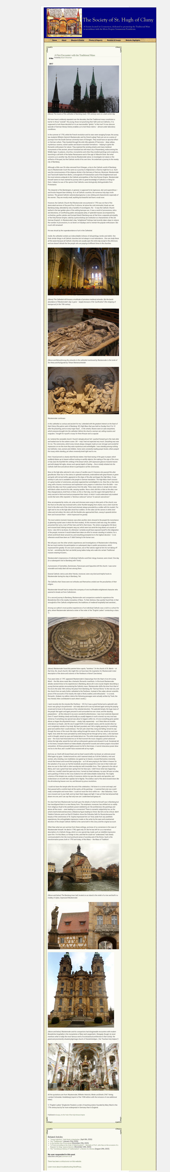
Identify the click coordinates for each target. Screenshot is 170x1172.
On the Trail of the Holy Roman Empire (73, 1115)
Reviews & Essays (114, 40)
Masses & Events (77, 40)
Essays (58, 1115)
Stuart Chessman (66, 58)
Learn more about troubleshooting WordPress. (65, 1167)
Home (54, 40)
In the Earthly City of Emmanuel (61, 1143)
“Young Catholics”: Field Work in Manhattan (65, 1139)
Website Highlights (133, 40)
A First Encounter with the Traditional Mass (74, 55)
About (64, 40)
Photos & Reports (95, 40)
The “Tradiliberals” (56, 1141)
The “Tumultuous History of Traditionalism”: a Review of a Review (72, 1149)
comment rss (66, 1156)
